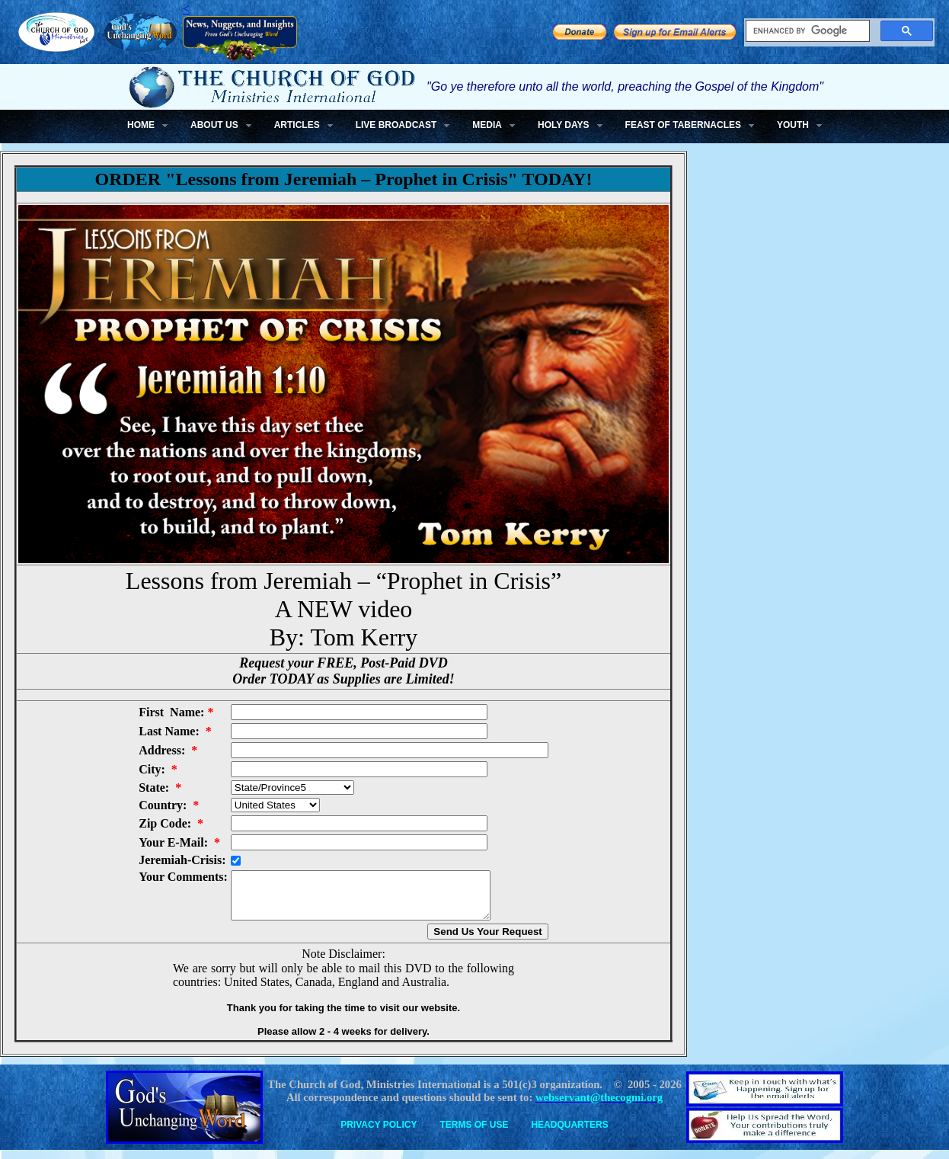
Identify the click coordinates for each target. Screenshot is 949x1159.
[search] (806, 31)
